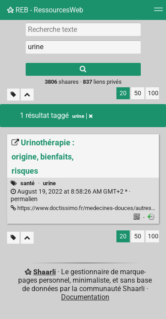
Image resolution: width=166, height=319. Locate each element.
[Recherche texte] (83, 29)
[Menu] (158, 12)
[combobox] (83, 47)
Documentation (85, 297)
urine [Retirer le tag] (82, 116)
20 (123, 93)
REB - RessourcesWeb (45, 10)
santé (27, 183)
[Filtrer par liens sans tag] (13, 95)
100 (153, 93)
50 (137, 93)
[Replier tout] (27, 95)
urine (49, 183)
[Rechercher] (83, 69)
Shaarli (44, 272)
